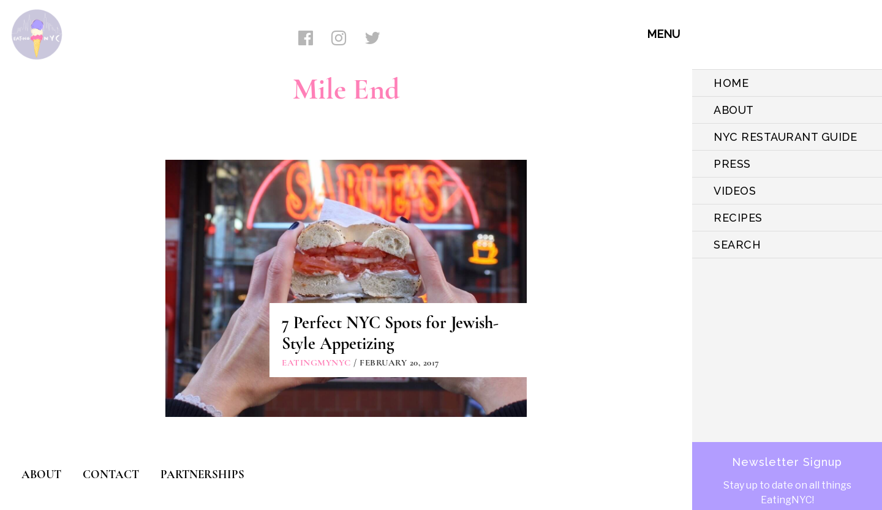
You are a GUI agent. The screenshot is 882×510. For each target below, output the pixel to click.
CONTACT (111, 474)
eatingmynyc (316, 362)
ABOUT (734, 109)
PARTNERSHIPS (202, 474)
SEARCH (737, 244)
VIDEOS (735, 190)
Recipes (738, 217)
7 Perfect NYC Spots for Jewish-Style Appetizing (390, 333)
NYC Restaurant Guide (785, 136)
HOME (731, 83)
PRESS (732, 163)
